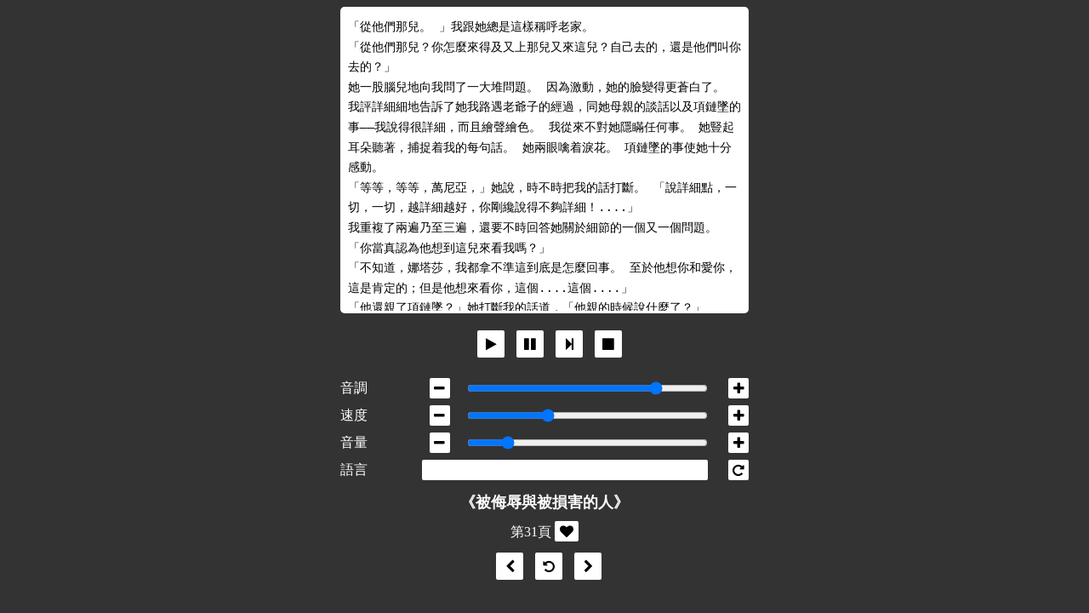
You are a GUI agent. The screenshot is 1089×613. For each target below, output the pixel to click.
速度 (354, 415)
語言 (354, 469)
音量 (354, 442)
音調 (354, 388)
